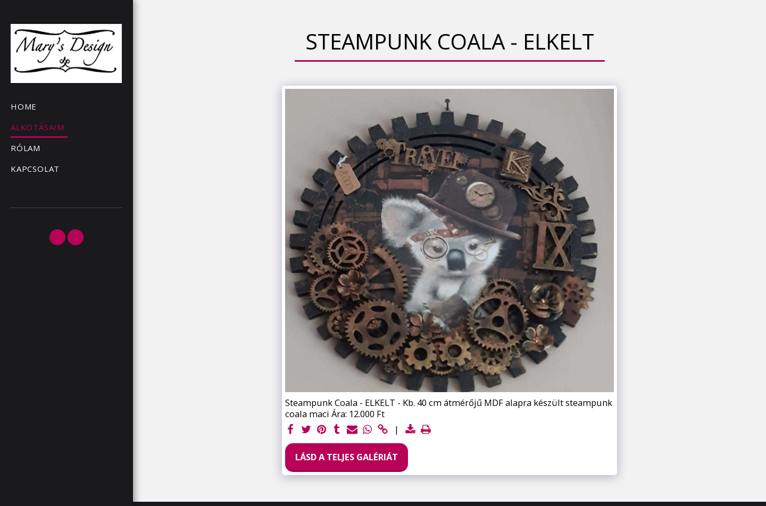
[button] (57, 237)
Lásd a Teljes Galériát (346, 457)
